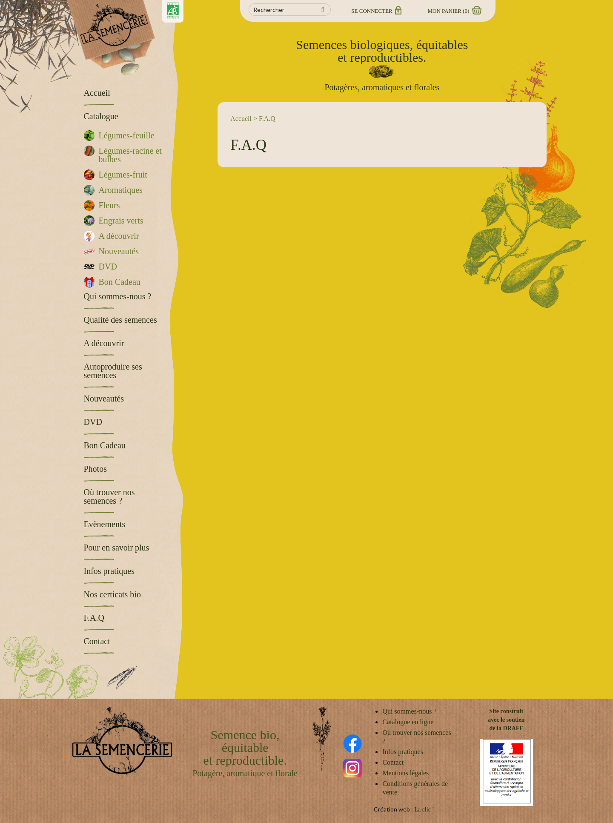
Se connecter (375, 11)
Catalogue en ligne (407, 722)
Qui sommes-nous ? (409, 711)
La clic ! (424, 809)
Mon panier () (454, 11)
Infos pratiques (402, 751)
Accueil (241, 118)
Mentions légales (405, 773)
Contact (393, 762)
